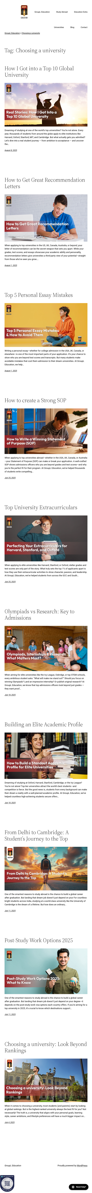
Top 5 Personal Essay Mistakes (39, 295)
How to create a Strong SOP (35, 400)
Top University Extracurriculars (41, 507)
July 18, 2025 (10, 695)
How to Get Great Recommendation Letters (45, 183)
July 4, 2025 (9, 1122)
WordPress (82, 1165)
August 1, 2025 (11, 265)
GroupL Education (13, 1165)
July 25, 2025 (10, 478)
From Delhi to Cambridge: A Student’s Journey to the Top (37, 835)
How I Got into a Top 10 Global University (39, 71)
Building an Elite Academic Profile (44, 724)
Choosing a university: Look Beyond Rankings (46, 1047)
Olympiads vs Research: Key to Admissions (39, 614)
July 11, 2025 (10, 911)
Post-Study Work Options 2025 (39, 940)
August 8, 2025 (11, 150)
